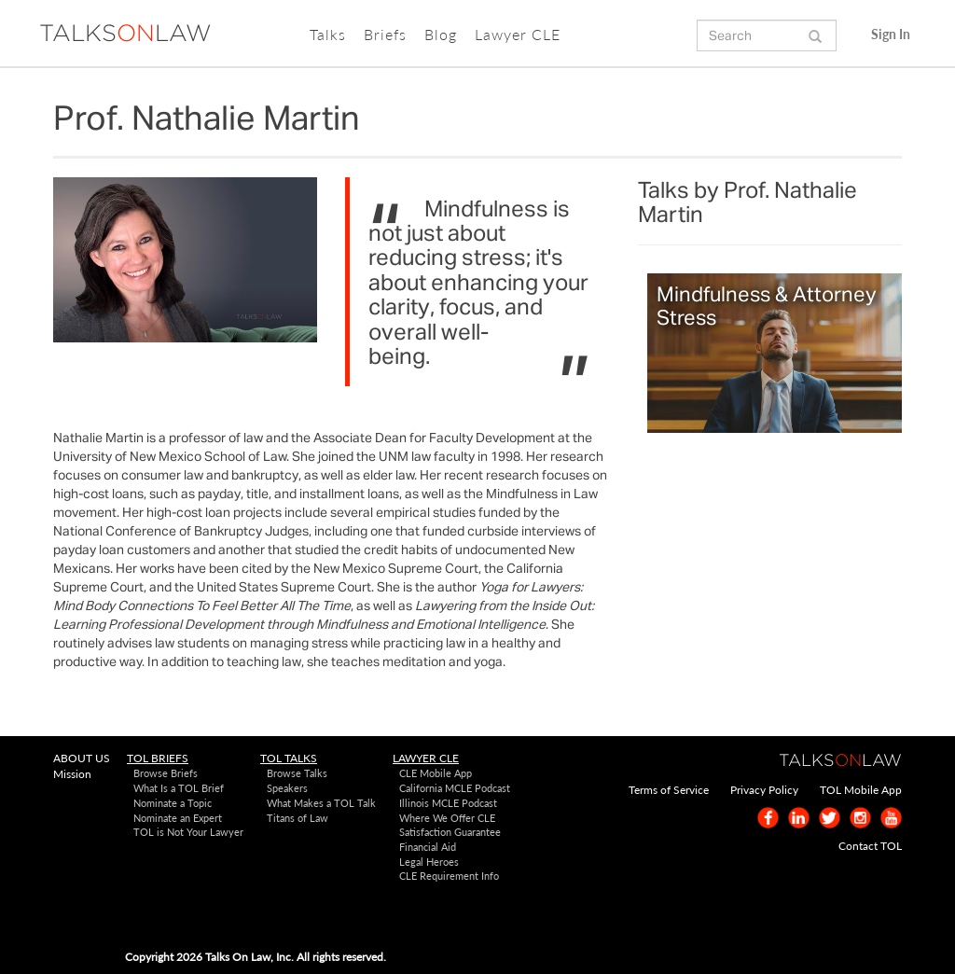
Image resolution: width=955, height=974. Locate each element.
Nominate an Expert (177, 818)
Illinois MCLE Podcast (448, 803)
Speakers (287, 788)
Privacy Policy (764, 790)
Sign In (890, 34)
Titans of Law (297, 818)
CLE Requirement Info (449, 876)
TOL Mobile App (861, 790)
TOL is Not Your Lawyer (188, 832)
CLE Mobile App (435, 773)
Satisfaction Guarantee (450, 832)
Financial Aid (427, 847)
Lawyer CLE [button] (518, 34)
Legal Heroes (429, 862)
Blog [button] (440, 34)
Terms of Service (669, 790)
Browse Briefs (165, 773)
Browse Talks (297, 773)
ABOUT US (81, 758)
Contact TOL (870, 846)
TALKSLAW (125, 34)
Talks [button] (328, 34)
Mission (72, 774)
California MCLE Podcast (454, 788)
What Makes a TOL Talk (321, 803)
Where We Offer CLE (447, 818)
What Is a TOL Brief (178, 788)
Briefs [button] (385, 34)
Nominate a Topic (172, 803)
